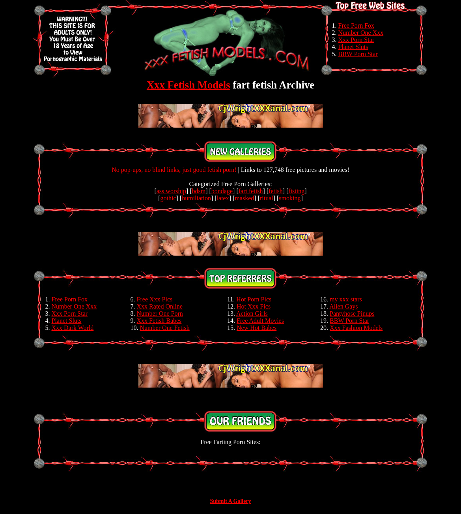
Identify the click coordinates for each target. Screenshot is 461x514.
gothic (168, 198)
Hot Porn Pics (253, 299)
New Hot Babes (256, 327)
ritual (266, 198)
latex (223, 198)
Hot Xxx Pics (254, 306)
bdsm (199, 191)
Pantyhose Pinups (352, 313)
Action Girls (252, 313)
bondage (222, 191)
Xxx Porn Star (356, 39)
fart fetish (251, 191)
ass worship (171, 191)
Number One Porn (160, 313)
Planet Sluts (353, 46)
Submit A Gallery (230, 501)
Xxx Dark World (73, 327)
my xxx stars (346, 299)
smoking (289, 198)
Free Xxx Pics (155, 299)
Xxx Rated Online (160, 306)
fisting (296, 191)
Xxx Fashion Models (356, 327)
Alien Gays (343, 306)
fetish (276, 191)
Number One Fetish (165, 327)
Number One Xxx (361, 32)
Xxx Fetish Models (188, 85)
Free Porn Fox (356, 25)
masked (244, 198)
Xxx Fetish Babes (159, 320)
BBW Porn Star (358, 54)
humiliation (196, 198)
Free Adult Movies (260, 320)
